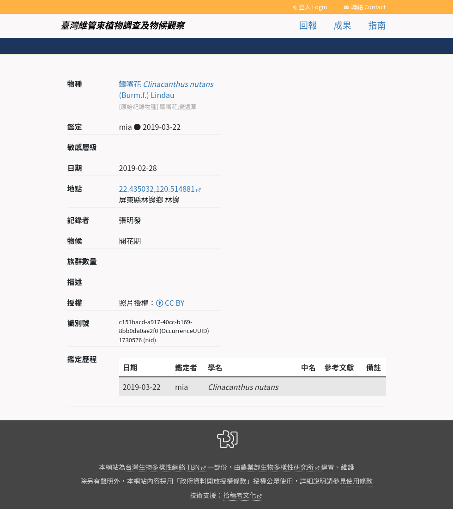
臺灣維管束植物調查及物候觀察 (122, 24)
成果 (342, 24)
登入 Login (313, 6)
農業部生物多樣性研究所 (277, 467)
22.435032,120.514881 (157, 188)
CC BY (170, 302)
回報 (308, 24)
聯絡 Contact (368, 6)
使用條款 (359, 480)
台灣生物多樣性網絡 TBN (163, 467)
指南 (377, 24)
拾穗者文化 (239, 495)
